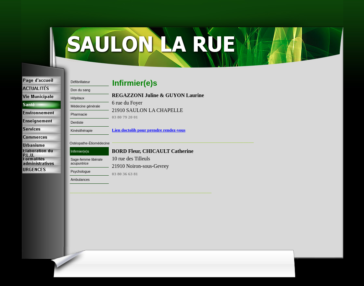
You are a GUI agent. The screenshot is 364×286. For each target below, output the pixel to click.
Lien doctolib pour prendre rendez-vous (148, 130)
